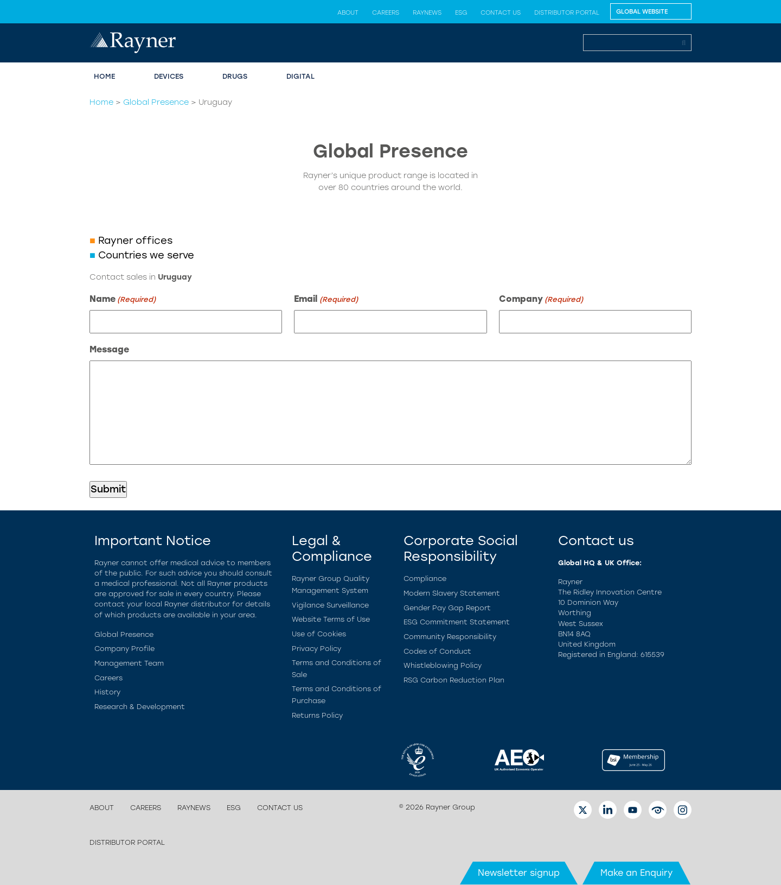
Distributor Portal (566, 12)
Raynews (427, 12)
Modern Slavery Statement (452, 593)
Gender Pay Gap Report (447, 608)
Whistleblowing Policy (443, 665)
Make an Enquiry (636, 873)
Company (541, 299)
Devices (168, 76)
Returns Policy (317, 715)
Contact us (501, 12)
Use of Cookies (319, 634)
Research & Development (139, 707)
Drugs (234, 76)
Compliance (425, 578)
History (107, 692)
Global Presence (156, 102)
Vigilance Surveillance (330, 605)
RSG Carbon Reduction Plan (454, 680)
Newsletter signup (519, 873)
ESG (461, 12)
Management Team (129, 663)
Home (104, 76)
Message (109, 349)
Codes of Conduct (437, 651)
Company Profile (124, 648)
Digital (300, 76)
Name (122, 299)
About (348, 12)
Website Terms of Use (331, 619)
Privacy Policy (316, 648)
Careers (385, 12)
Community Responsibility (450, 637)
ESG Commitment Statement (457, 622)
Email (325, 299)
